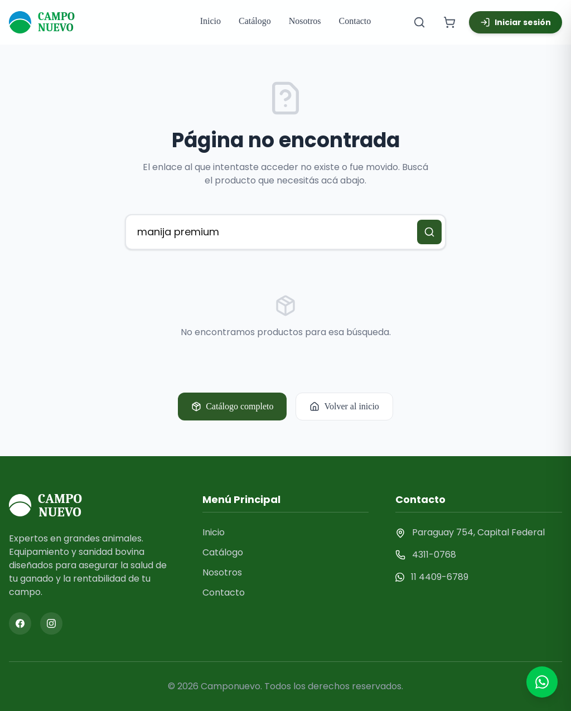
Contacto (355, 21)
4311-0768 (434, 554)
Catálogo (255, 21)
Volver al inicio (344, 407)
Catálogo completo (232, 407)
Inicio (210, 21)
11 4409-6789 (439, 576)
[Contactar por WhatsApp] (542, 682)
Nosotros (305, 21)
